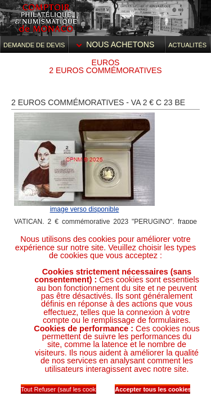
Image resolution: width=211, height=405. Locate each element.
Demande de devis (34, 45)
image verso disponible (84, 209)
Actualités (187, 45)
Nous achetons (116, 44)
